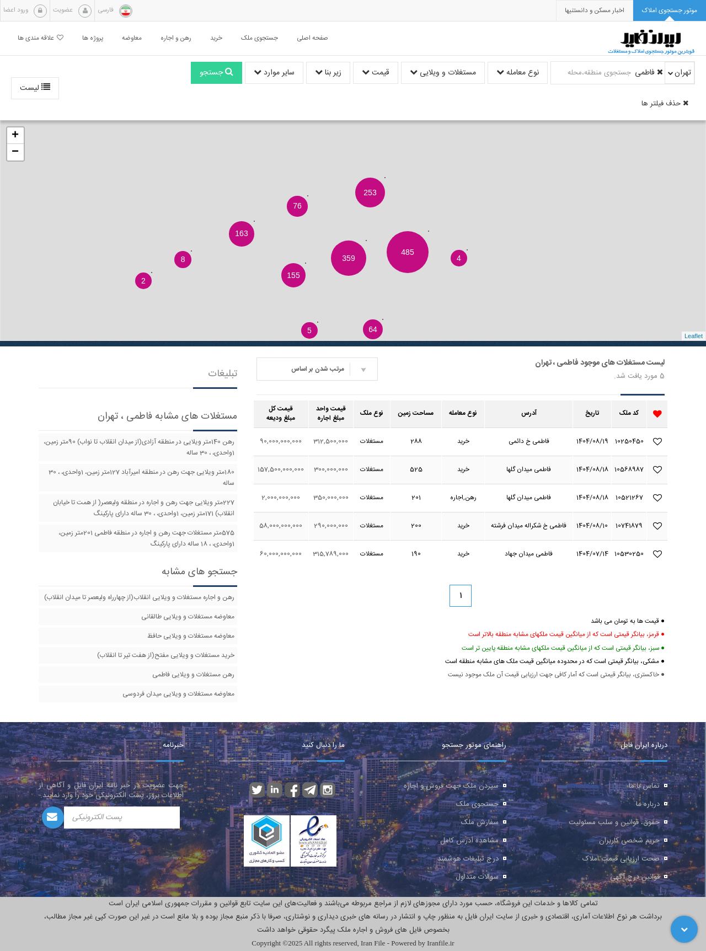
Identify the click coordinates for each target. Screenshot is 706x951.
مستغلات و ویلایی (443, 72)
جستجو (216, 72)
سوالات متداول (477, 877)
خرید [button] (216, 38)
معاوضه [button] (132, 38)
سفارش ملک (480, 822)
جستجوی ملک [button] (259, 38)
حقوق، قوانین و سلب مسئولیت (614, 822)
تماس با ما (644, 786)
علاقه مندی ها (40, 38)
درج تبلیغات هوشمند (468, 859)
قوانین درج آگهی (635, 877)
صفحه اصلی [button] (312, 38)
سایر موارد (274, 72)
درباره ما (648, 804)
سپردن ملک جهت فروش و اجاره (451, 786)
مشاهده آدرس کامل (469, 841)
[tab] (669, 11)
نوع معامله (517, 72)
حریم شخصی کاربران (629, 841)
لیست (35, 88)
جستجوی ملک (477, 804)
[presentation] (594, 11)
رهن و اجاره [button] (176, 38)
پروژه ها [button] (92, 38)
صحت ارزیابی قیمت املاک (621, 859)
